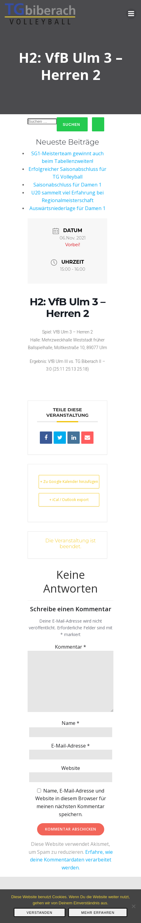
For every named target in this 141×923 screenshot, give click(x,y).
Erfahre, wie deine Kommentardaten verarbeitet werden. (71, 860)
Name (70, 723)
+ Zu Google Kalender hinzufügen (69, 481)
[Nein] (133, 906)
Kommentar (70, 646)
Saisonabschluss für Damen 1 (67, 184)
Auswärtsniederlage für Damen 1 (67, 208)
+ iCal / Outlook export (69, 499)
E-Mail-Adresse (70, 745)
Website (70, 768)
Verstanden (39, 912)
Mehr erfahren (97, 912)
